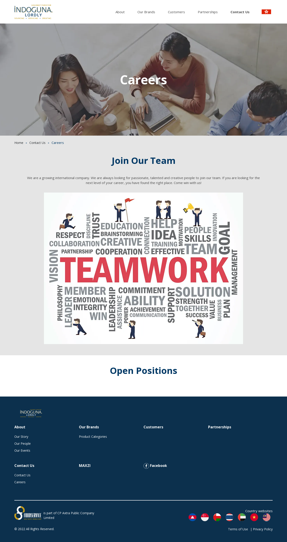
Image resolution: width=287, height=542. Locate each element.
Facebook (155, 466)
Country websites (259, 511)
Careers (20, 482)
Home (18, 143)
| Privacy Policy (261, 529)
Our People (22, 443)
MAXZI (85, 465)
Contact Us (240, 12)
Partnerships (208, 12)
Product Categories (93, 436)
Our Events (22, 450)
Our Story (21, 436)
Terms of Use (238, 529)
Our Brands (146, 12)
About (120, 12)
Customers (176, 12)
